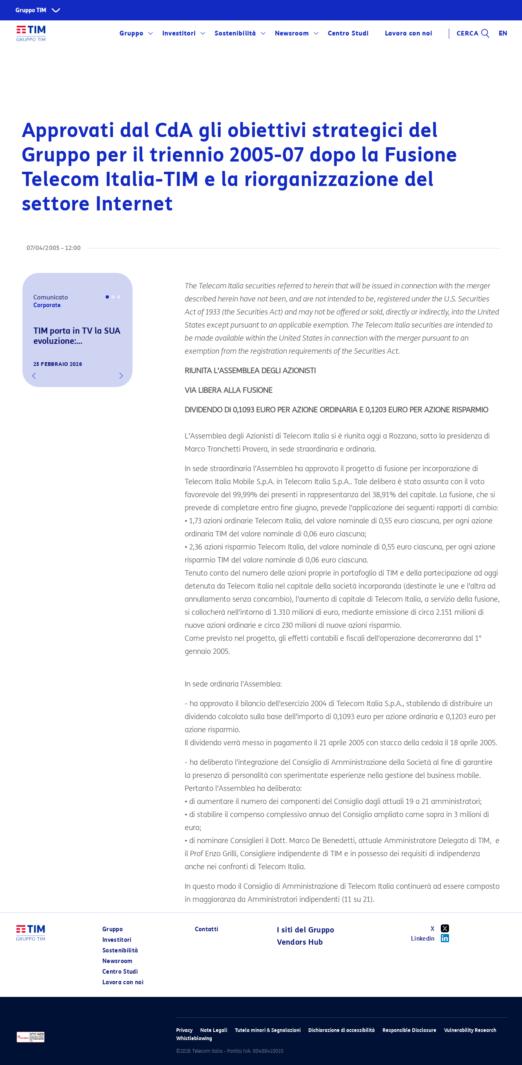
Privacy (184, 1030)
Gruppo (131, 33)
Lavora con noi (408, 33)
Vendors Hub (300, 942)
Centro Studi (348, 33)
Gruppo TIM (30, 10)
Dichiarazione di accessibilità (341, 1030)
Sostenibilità (235, 33)
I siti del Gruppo (305, 930)
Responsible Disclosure (409, 1030)
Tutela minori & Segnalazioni (268, 1030)
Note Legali (213, 1030)
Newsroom (292, 33)
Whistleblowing (194, 1038)
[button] (34, 375)
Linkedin (433, 938)
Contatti (207, 929)
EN (503, 33)
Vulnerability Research (470, 1030)
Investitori (179, 33)
